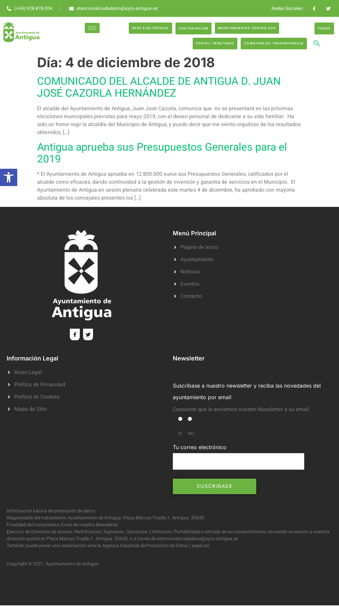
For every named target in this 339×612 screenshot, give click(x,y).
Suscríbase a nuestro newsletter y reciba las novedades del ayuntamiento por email (247, 391)
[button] (8, 177)
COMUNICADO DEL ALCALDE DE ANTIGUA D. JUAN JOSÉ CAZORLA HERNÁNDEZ (159, 87)
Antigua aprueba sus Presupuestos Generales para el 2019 (162, 153)
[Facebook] (75, 334)
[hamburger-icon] (92, 28)
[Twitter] (88, 334)
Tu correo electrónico (238, 457)
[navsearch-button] (316, 44)
